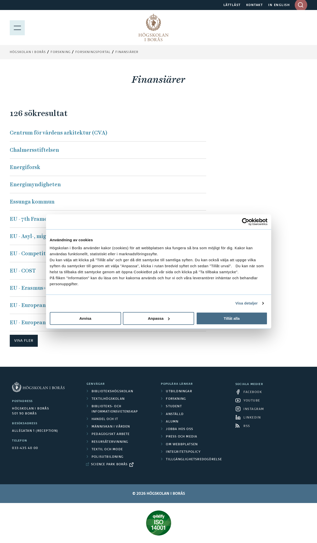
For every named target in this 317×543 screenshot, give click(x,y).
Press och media (181, 436)
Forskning (61, 52)
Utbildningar (179, 391)
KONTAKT (254, 5)
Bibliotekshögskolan (112, 391)
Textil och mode (107, 449)
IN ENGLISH (279, 5)
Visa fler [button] (23, 341)
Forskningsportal (93, 52)
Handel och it (105, 419)
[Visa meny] (17, 27)
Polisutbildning (107, 457)
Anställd (175, 414)
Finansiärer (126, 52)
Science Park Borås (109, 464)
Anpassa (159, 318)
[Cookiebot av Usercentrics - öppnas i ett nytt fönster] (245, 222)
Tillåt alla (232, 318)
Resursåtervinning (110, 442)
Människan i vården (111, 426)
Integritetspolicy (183, 452)
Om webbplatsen (182, 444)
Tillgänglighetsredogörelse (194, 459)
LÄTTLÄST (232, 5)
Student (174, 406)
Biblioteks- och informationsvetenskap (115, 409)
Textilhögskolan (108, 399)
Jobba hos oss (179, 429)
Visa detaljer (246, 303)
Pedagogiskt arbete (111, 434)
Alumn (172, 422)
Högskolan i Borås (28, 52)
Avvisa (85, 318)
